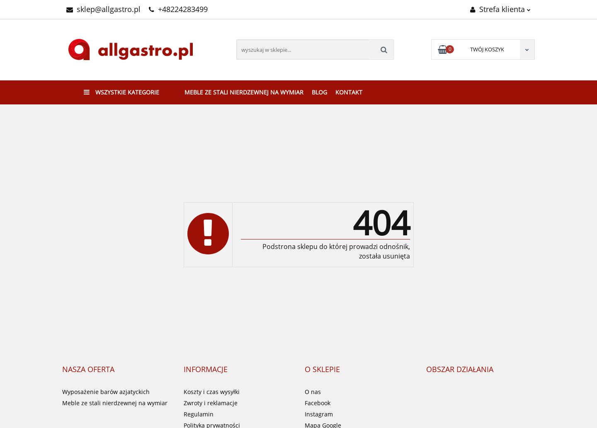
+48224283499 (178, 9)
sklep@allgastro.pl (103, 9)
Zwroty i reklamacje (211, 403)
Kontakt (348, 92)
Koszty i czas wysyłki (212, 392)
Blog (319, 92)
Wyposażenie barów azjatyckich (106, 392)
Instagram (319, 414)
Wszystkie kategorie (121, 92)
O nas (313, 392)
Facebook (317, 403)
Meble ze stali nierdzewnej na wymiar (243, 92)
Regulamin (199, 414)
